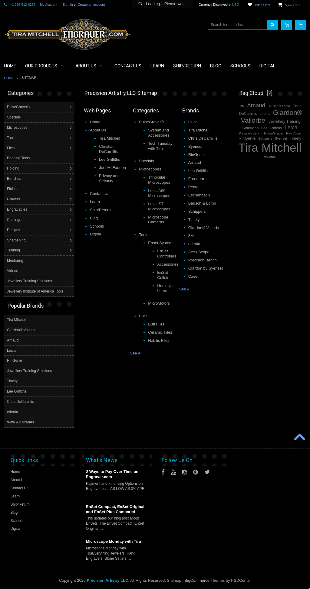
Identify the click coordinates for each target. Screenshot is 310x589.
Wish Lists (262, 5)
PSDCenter (241, 580)
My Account (48, 4)
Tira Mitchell (16, 319)
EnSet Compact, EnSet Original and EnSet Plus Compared (115, 509)
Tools (12, 138)
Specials (14, 117)
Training (14, 250)
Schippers (265, 138)
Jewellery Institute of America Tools (36, 291)
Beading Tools (19, 158)
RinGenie (14, 360)
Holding (14, 168)
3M (242, 106)
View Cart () (295, 5)
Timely (12, 381)
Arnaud (13, 340)
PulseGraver (273, 133)
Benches (15, 178)
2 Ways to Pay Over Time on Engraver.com (112, 474)
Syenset (281, 138)
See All (136, 353)
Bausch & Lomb (279, 106)
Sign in (68, 4)
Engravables (18, 209)
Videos (13, 271)
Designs (14, 230)
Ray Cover (293, 133)
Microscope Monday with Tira (113, 541)
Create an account (91, 4)
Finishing (15, 189)
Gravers (14, 199)
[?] (269, 93)
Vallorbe (270, 157)
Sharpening (17, 240)
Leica (11, 350)
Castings (15, 220)
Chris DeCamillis (20, 401)
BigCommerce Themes (205, 580)
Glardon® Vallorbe (22, 330)
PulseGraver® (19, 107)
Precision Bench (250, 133)
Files (11, 148)
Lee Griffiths (16, 391)
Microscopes (18, 127)
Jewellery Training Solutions (30, 281)
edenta (12, 411)
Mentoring (16, 260)
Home (9, 78)
